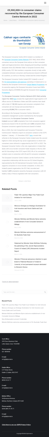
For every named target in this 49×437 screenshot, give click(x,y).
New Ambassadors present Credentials (14, 319)
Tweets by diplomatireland (10, 282)
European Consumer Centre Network (16, 60)
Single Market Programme (35, 84)
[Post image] (7, 198)
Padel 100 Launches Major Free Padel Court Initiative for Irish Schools (29, 196)
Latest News (27, 181)
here (15, 99)
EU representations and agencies (15, 82)
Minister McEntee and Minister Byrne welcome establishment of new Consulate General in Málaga (30, 221)
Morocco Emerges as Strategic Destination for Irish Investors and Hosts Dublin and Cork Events (30, 208)
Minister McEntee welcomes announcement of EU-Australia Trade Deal (30, 233)
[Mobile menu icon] (45, 3)
